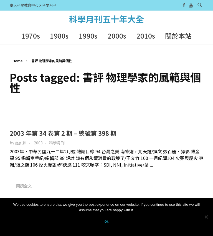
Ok (106, 221)
